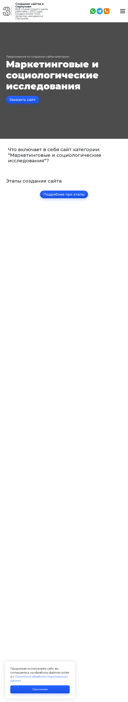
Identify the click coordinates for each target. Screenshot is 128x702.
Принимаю (40, 689)
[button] (122, 10)
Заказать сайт (23, 100)
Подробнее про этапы (64, 194)
